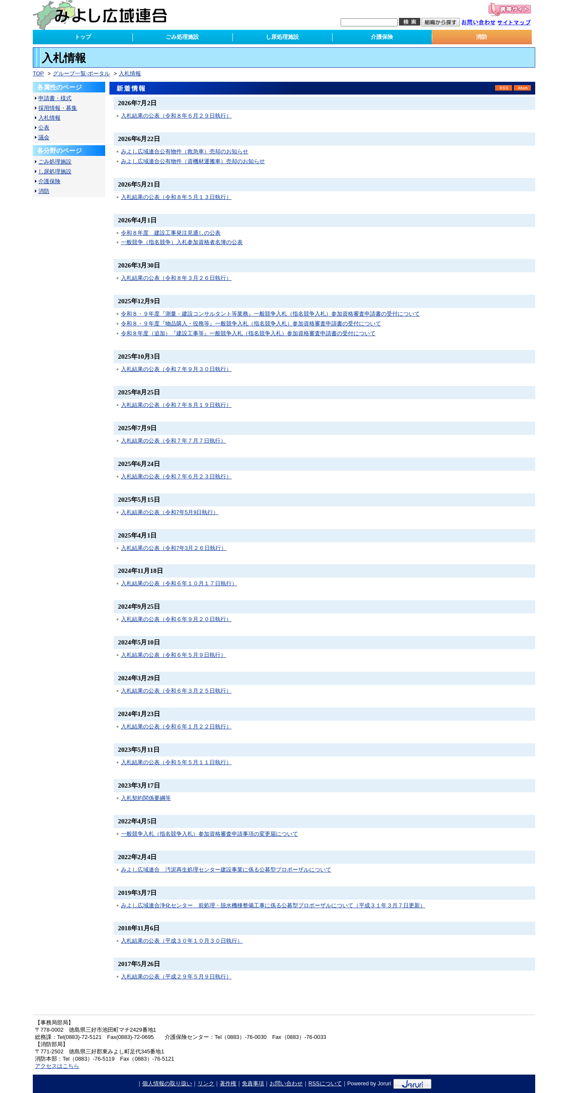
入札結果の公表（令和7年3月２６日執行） (174, 548)
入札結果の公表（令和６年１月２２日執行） (176, 726)
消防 (43, 191)
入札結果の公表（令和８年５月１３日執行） (176, 197)
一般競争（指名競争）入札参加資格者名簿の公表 (182, 242)
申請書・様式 (55, 98)
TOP (38, 73)
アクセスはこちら (57, 1066)
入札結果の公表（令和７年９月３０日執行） (176, 369)
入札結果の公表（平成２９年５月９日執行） (176, 976)
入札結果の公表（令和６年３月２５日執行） (176, 690)
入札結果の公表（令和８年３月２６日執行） (176, 278)
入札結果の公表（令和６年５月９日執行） (173, 655)
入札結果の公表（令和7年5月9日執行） (169, 512)
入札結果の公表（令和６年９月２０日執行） (176, 619)
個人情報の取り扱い (167, 1083)
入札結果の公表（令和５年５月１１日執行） (176, 762)
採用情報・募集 (57, 108)
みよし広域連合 (105, 15)
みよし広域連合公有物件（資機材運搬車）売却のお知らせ (193, 161)
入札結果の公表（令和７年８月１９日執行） (176, 405)
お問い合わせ (483, 23)
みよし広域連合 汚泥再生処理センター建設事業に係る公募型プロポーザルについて (226, 869)
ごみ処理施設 (55, 161)
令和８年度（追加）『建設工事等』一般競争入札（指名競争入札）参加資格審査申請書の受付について (248, 333)
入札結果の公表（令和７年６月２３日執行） (176, 476)
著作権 (228, 1083)
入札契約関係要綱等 (146, 798)
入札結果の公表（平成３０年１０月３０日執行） (182, 941)
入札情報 (130, 73)
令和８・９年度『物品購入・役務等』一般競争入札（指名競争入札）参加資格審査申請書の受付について (251, 323)
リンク (206, 1083)
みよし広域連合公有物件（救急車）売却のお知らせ (184, 151)
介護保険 (49, 181)
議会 (43, 137)
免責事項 (253, 1083)
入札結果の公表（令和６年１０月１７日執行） (179, 583)
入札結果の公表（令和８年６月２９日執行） (176, 115)
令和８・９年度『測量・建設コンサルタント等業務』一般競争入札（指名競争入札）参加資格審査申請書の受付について (270, 314)
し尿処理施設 (55, 171)
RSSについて (324, 1083)
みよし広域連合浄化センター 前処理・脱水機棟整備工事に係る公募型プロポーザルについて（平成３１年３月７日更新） (273, 905)
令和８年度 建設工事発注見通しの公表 (171, 233)
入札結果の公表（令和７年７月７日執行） (173, 440)
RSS (503, 88)
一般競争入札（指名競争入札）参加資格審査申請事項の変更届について (209, 834)
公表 (43, 127)
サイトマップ (518, 23)
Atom (522, 88)
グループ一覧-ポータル (81, 73)
